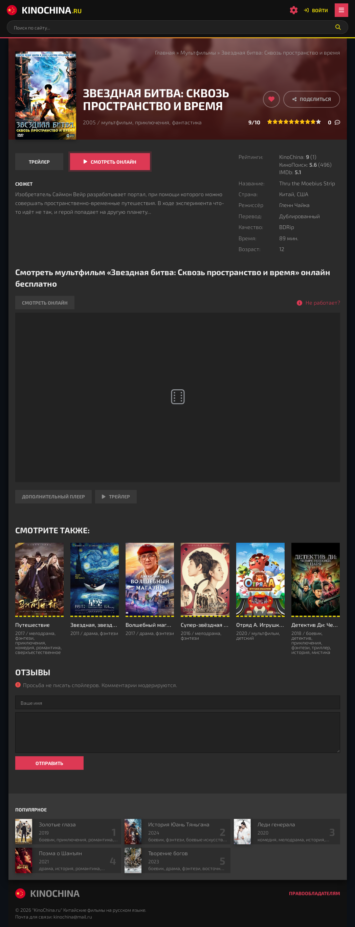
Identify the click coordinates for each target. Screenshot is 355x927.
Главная (165, 52)
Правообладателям (314, 893)
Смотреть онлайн (113, 162)
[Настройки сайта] (294, 10)
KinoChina (44, 10)
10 (318, 121)
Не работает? (323, 302)
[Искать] (338, 27)
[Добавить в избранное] (271, 99)
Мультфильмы (198, 52)
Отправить (49, 763)
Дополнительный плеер (53, 496)
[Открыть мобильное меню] (341, 10)
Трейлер (39, 162)
